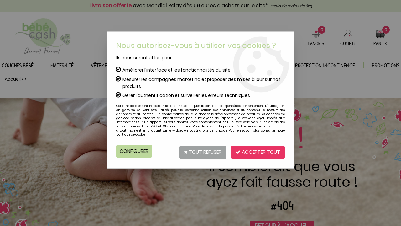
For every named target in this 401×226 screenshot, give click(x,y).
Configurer (134, 151)
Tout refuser (199, 151)
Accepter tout (257, 151)
